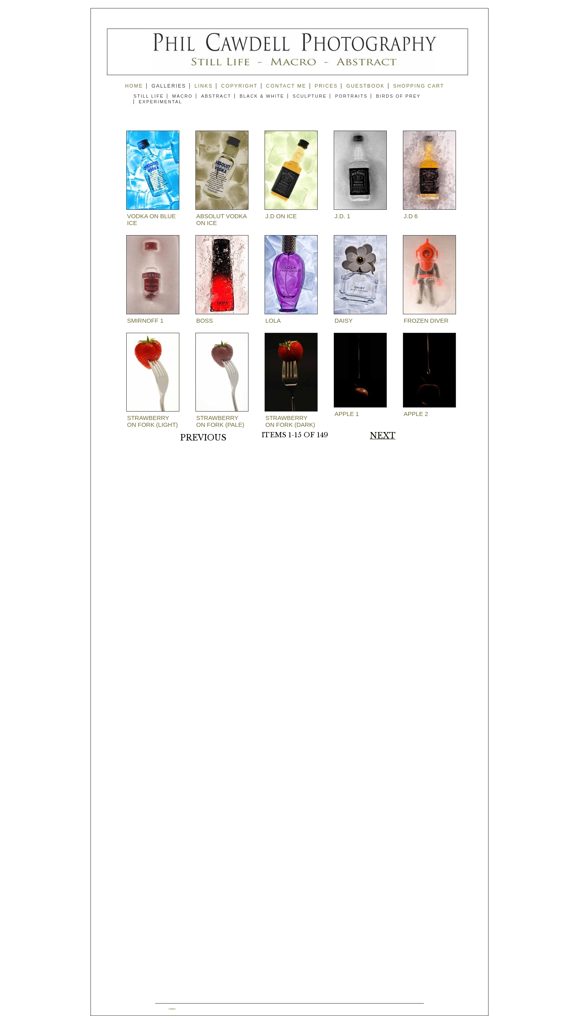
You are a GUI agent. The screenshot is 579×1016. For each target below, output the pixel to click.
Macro (182, 96)
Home (134, 86)
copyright (239, 86)
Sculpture (310, 96)
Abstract (216, 96)
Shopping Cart (418, 86)
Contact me (286, 86)
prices (326, 86)
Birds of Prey (398, 96)
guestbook (365, 86)
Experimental (160, 101)
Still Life (148, 96)
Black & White (262, 96)
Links (204, 86)
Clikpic (172, 1009)
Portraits (351, 96)
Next (383, 435)
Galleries (169, 86)
